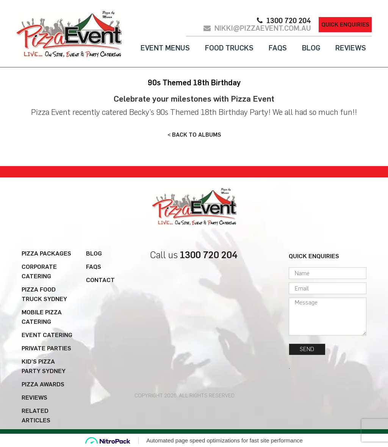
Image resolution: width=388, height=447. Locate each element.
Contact (100, 280)
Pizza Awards (43, 384)
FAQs (278, 48)
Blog (311, 48)
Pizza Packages (46, 253)
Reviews (350, 48)
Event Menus (165, 48)
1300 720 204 (288, 21)
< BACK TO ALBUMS (194, 134)
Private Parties (46, 348)
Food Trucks (229, 48)
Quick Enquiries (345, 24)
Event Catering (47, 335)
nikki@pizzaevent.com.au (262, 28)
